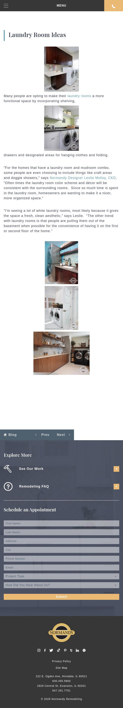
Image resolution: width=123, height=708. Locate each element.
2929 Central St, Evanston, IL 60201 (61, 685)
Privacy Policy (61, 661)
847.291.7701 (61, 690)
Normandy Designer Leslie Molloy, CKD (83, 178)
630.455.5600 (61, 680)
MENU (35, 6)
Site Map (61, 667)
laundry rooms (79, 96)
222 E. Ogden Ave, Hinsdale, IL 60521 (61, 676)
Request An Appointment (113, 6)
